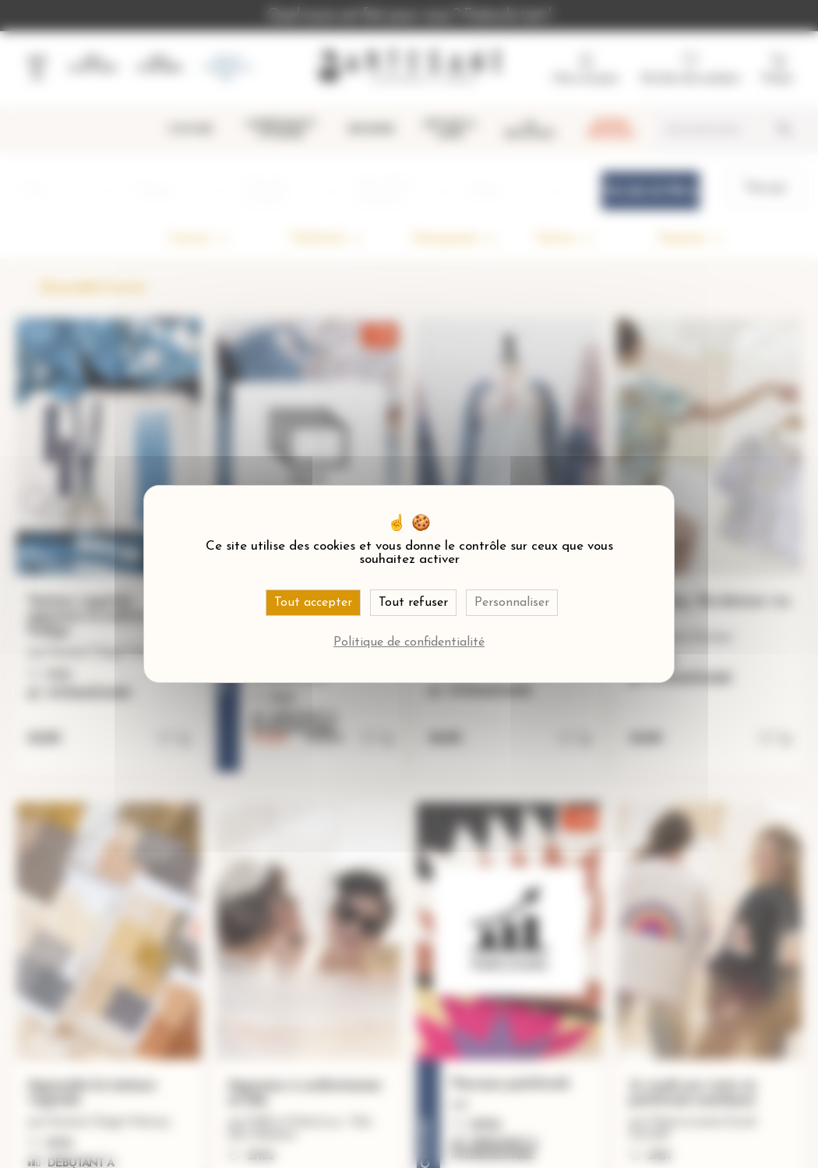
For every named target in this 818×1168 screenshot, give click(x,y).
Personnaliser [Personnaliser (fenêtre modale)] (511, 602)
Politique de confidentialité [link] (409, 642)
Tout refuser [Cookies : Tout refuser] (413, 602)
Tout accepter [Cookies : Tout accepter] (313, 602)
